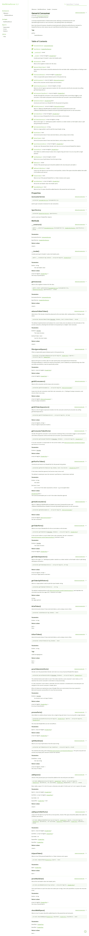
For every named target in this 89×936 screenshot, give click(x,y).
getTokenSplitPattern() (40, 127)
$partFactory (37, 49)
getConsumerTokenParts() (41, 93)
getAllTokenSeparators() (40, 86)
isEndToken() (37, 132)
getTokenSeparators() (40, 119)
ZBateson (34, 9)
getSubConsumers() (39, 106)
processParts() (38, 149)
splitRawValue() (38, 157)
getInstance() (37, 61)
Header (49, 9)
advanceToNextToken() (40, 67)
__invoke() (36, 55)
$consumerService (38, 45)
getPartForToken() (39, 100)
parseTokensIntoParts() (40, 144)
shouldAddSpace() (38, 187)
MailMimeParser (42, 9)
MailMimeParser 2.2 (10, 4)
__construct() (37, 52)
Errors (5, 29)
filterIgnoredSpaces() (39, 74)
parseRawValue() (38, 181)
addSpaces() (37, 162)
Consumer (54, 9)
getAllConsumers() (39, 80)
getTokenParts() (38, 113)
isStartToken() (38, 138)
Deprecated (6, 27)
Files (4, 36)
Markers (5, 31)
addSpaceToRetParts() (40, 168)
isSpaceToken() (38, 175)
